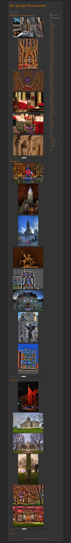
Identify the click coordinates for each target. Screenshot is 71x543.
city (50, 46)
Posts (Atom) (14, 533)
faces (51, 58)
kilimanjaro (51, 71)
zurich (51, 127)
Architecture (51, 26)
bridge (51, 37)
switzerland (51, 109)
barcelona (51, 33)
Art (50, 30)
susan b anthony (52, 108)
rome (50, 93)
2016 (51, 132)
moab (51, 74)
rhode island (51, 90)
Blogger (45, 538)
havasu (51, 64)
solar (50, 98)
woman (51, 124)
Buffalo (51, 39)
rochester (51, 91)
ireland (51, 68)
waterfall (51, 121)
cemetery (51, 44)
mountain (51, 76)
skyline (51, 97)
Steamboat (51, 103)
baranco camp (52, 32)
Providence (51, 89)
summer (51, 104)
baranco (51, 31)
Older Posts (44, 532)
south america (52, 100)
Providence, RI (14, 380)
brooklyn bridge (52, 38)
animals (51, 25)
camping (51, 41)
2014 (51, 134)
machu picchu (52, 73)
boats (51, 35)
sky (50, 96)
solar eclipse (51, 99)
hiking (51, 65)
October (52, 145)
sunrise (51, 106)
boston (51, 36)
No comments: (19, 157)
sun (50, 105)
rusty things (51, 94)
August (52, 147)
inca (50, 67)
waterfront (51, 123)
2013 (51, 135)
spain (51, 101)
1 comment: (19, 376)
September (52, 146)
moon (51, 75)
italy (50, 69)
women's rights (52, 126)
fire (50, 59)
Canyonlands (52, 42)
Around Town (52, 29)
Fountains (51, 60)
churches (51, 45)
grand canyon (52, 61)
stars (50, 102)
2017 (51, 131)
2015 (51, 133)
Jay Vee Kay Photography (28, 6)
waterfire (51, 122)
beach (51, 34)
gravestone (51, 62)
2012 (51, 136)
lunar (50, 72)
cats (50, 43)
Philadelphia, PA (14, 161)
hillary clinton (51, 66)
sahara (51, 95)
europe (51, 57)
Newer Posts (11, 532)
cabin (51, 40)
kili (50, 70)
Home (28, 532)
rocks (51, 92)
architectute (51, 27)
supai (51, 107)
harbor (51, 63)
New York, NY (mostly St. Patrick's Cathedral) (22, 15)
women (51, 125)
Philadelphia (13, 377)
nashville (51, 77)
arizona (51, 28)
